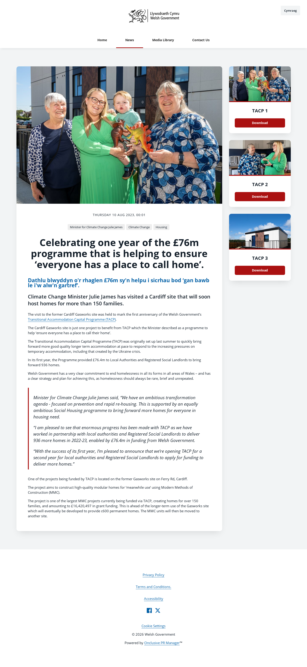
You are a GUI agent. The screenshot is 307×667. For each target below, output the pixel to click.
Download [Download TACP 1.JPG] (260, 123)
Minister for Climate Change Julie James (96, 227)
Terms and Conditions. (153, 586)
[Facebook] (149, 610)
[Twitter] (157, 610)
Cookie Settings (153, 626)
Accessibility (153, 598)
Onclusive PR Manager (162, 642)
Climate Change (139, 227)
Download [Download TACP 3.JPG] (260, 270)
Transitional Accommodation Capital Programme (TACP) (72, 319)
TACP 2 (260, 184)
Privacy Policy (153, 574)
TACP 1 (260, 111)
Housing (161, 227)
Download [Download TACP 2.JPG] (260, 196)
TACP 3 (260, 258)
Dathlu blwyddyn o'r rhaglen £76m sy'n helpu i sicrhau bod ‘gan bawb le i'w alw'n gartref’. (118, 283)
